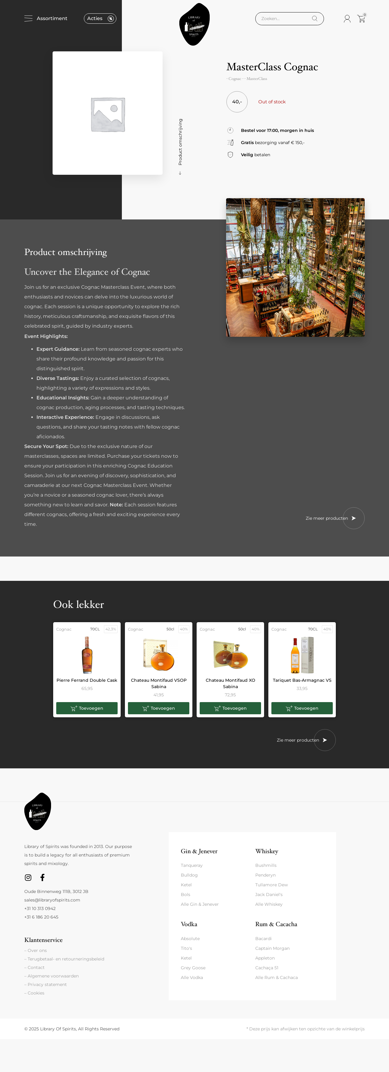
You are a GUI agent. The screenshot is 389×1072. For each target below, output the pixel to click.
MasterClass (256, 78)
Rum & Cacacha (276, 924)
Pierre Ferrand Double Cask (87, 680)
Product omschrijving (180, 142)
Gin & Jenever (199, 851)
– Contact (34, 967)
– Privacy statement (45, 984)
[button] (87, 708)
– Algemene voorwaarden (51, 976)
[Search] (315, 18)
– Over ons (35, 950)
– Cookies (34, 993)
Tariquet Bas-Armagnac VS (302, 680)
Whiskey (266, 851)
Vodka (189, 924)
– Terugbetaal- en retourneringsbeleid (64, 959)
